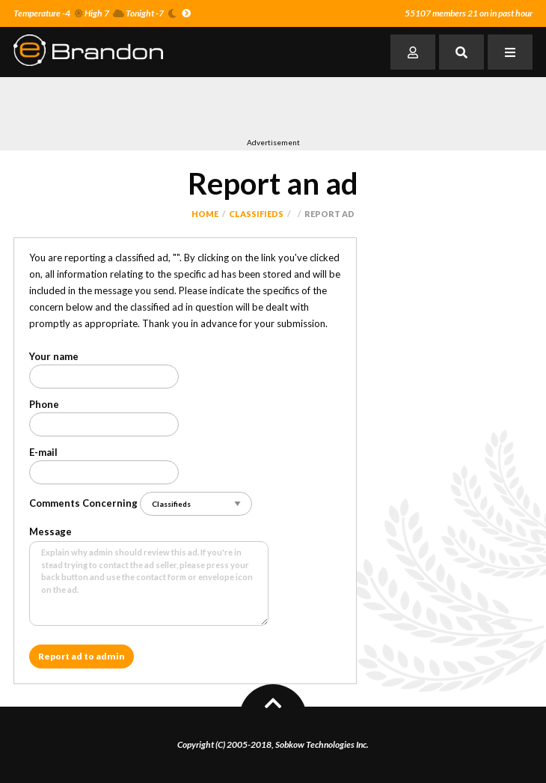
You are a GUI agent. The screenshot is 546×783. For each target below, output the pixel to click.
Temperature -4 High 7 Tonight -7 (102, 13)
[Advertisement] (188, 107)
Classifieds (256, 214)
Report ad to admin (81, 656)
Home (204, 214)
